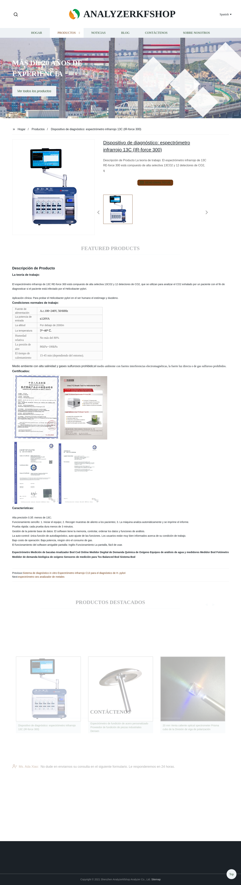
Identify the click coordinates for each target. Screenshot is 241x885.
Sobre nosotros (196, 35)
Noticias (98, 35)
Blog (125, 35)
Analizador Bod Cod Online (72, 552)
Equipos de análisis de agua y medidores (174, 552)
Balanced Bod (110, 556)
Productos (67, 35)
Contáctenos (156, 35)
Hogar (36, 35)
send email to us (155, 182)
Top (231, 874)
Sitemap (155, 879)
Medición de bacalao (43, 552)
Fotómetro (222, 552)
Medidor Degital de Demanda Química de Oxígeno (119, 552)
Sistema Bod (127, 556)
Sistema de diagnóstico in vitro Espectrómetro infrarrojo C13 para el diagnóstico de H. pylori (74, 573)
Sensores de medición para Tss (83, 556)
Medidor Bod (208, 552)
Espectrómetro (21, 552)
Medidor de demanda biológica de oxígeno (37, 556)
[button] (15, 15)
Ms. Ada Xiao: (25, 770)
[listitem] (120, 211)
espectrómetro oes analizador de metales (41, 576)
